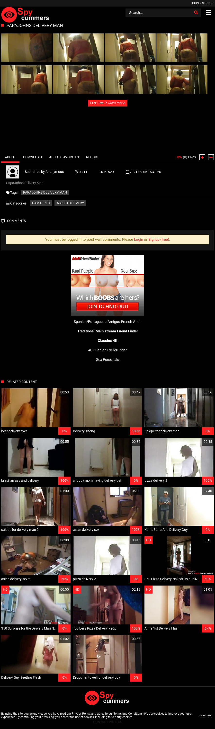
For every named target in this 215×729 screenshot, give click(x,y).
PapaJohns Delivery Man (45, 192)
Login (195, 3)
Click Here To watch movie (107, 103)
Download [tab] (32, 157)
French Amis (131, 322)
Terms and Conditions (128, 713)
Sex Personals (107, 359)
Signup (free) (158, 239)
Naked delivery (70, 203)
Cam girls (41, 203)
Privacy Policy (81, 713)
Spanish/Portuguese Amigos (97, 322)
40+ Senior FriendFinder (107, 350)
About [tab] (10, 157)
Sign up (207, 3)
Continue (205, 715)
